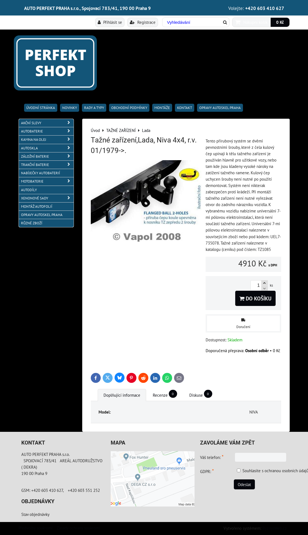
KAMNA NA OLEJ (47, 140)
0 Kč (280, 22)
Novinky (69, 107)
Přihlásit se (110, 22)
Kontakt (184, 107)
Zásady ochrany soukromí (78, 528)
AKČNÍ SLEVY (47, 123)
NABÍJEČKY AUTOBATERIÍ (40, 173)
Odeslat (244, 484)
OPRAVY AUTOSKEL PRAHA (220, 107)
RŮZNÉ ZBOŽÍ (31, 223)
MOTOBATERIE (47, 181)
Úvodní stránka (40, 107)
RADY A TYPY (94, 107)
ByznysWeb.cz (274, 528)
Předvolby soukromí (36, 528)
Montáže (162, 107)
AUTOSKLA (47, 148)
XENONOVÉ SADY (47, 198)
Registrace (143, 22)
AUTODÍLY (29, 190)
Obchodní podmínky (129, 107)
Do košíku (255, 298)
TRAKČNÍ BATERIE (47, 165)
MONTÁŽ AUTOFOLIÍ (36, 206)
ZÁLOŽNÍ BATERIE (47, 156)
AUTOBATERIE (47, 131)
